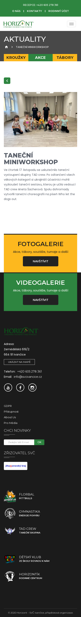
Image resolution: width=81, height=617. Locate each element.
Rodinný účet (58, 11)
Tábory (65, 57)
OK (39, 442)
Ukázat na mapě (19, 361)
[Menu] (71, 24)
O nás (16, 11)
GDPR (8, 405)
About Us (10, 417)
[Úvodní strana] (6, 47)
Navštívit (40, 261)
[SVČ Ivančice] (18, 24)
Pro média (10, 422)
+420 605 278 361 (47, 4)
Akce (40, 57)
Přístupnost (11, 411)
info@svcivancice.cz (28, 377)
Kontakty (34, 11)
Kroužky (16, 57)
